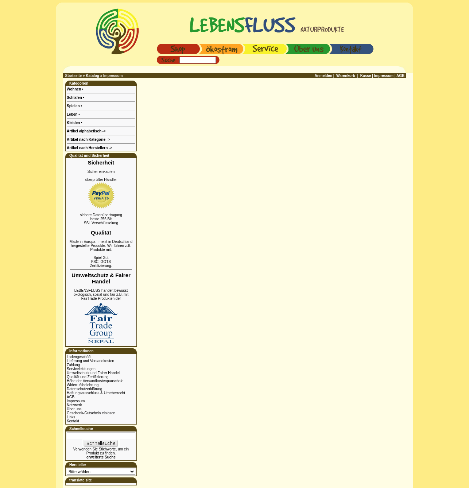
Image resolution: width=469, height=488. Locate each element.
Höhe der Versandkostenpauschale (95, 381)
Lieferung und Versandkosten (90, 361)
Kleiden (74, 123)
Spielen (74, 106)
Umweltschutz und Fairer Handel (93, 373)
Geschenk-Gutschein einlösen (91, 413)
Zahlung (73, 365)
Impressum (113, 76)
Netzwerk (74, 405)
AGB (70, 397)
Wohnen (74, 89)
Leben (72, 114)
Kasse (365, 76)
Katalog (92, 76)
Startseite (73, 76)
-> (89, 148)
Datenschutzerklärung (84, 389)
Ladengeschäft (79, 357)
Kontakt (73, 421)
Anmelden (323, 76)
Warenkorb (345, 76)
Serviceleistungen (81, 369)
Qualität (101, 232)
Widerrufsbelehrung (82, 385)
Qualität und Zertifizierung (88, 377)
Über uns (74, 409)
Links (71, 417)
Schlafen (75, 98)
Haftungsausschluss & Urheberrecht (96, 393)
